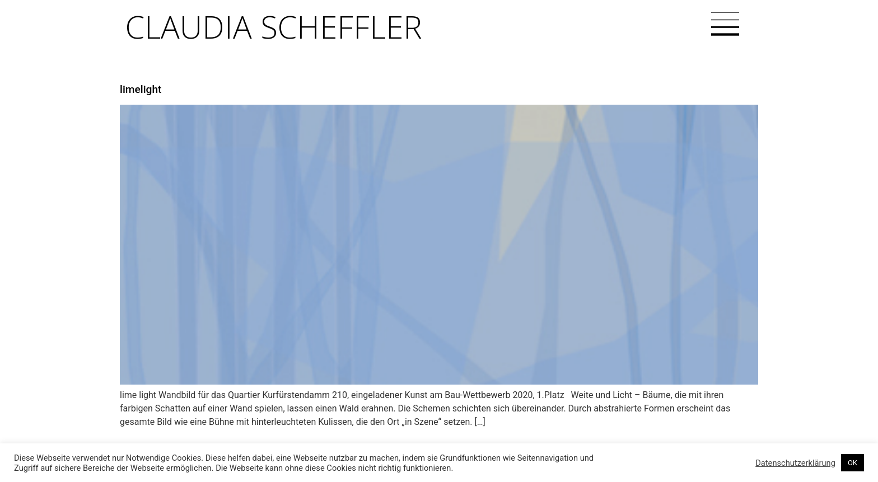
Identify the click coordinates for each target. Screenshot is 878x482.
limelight (140, 89)
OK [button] (852, 462)
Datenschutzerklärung (795, 463)
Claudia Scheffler (273, 26)
